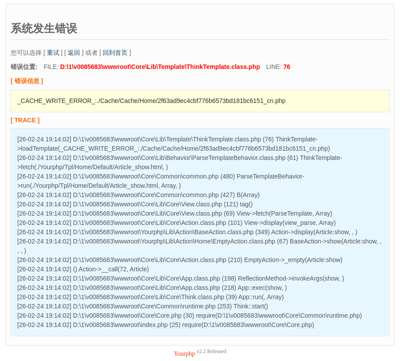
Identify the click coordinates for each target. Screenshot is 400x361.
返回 (74, 52)
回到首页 (115, 52)
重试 (53, 52)
